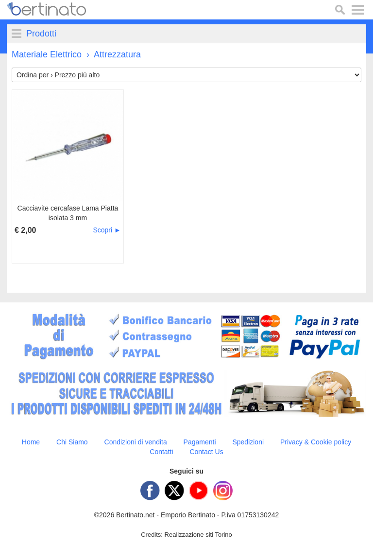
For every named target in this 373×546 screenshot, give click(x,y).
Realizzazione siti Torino (198, 534)
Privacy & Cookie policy (315, 442)
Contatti (161, 452)
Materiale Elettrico (47, 54)
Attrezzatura (117, 54)
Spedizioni (248, 442)
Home (31, 442)
